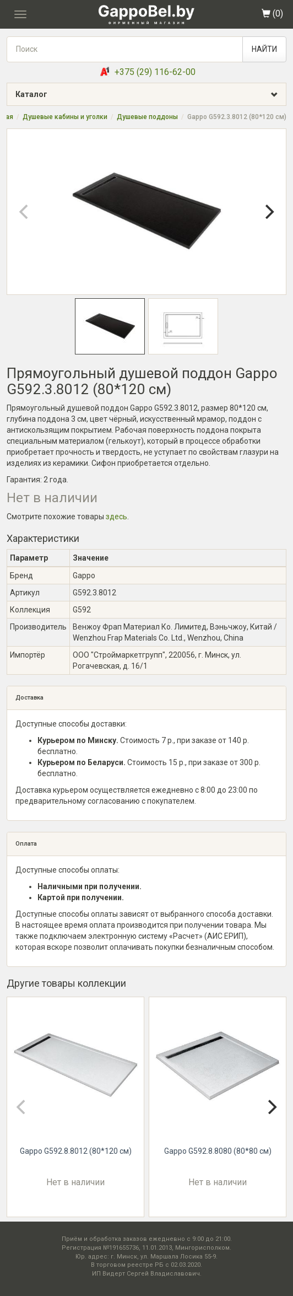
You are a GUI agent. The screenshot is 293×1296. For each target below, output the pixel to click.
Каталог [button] (150, 94)
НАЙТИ (264, 49)
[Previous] (25, 212)
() (272, 13)
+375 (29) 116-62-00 (155, 72)
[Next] (268, 212)
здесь (116, 516)
